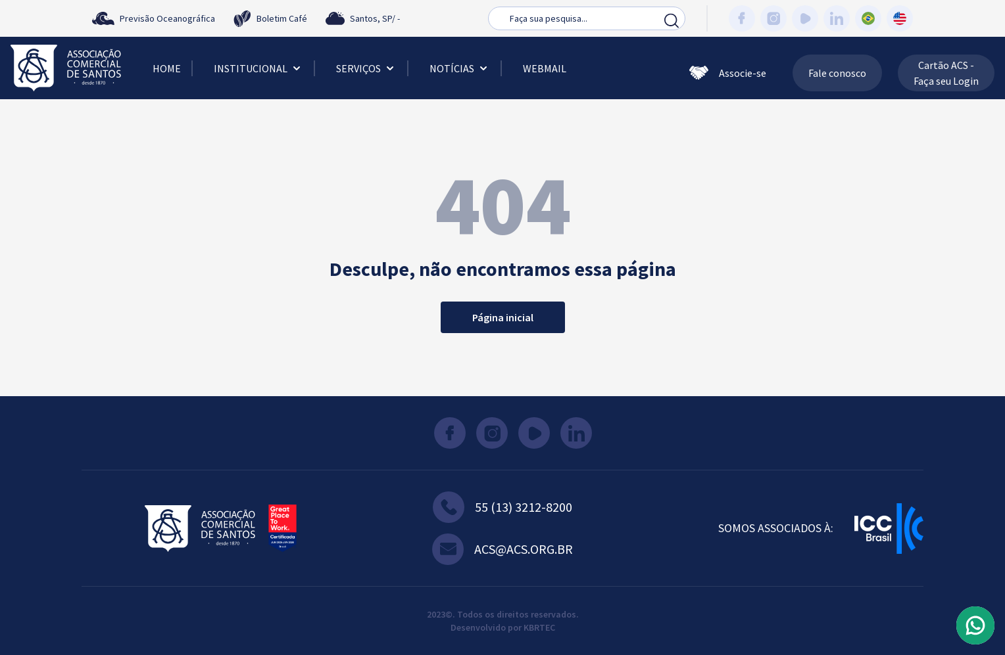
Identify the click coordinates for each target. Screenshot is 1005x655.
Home (167, 68)
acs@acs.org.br (502, 549)
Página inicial (502, 317)
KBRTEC (539, 627)
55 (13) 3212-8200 (502, 507)
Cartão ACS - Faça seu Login (946, 72)
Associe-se (727, 73)
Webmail (544, 68)
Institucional (258, 68)
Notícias (459, 68)
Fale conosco (837, 72)
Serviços (366, 68)
